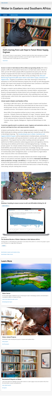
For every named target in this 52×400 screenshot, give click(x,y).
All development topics (7, 301)
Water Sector (6, 293)
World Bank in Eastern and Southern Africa (10, 252)
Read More (5, 60)
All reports (4, 387)
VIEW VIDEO (5, 206)
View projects (5, 341)
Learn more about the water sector (10, 299)
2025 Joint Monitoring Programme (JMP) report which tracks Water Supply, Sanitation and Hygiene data (24, 77)
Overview (5, 15)
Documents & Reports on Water (11, 379)
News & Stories (14, 15)
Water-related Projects (9, 337)
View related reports (6, 385)
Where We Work (4, 2)
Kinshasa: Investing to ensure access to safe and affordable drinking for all (23, 203)
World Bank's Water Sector (7, 254)
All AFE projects (5, 344)
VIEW (4, 246)
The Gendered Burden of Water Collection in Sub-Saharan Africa (20, 239)
